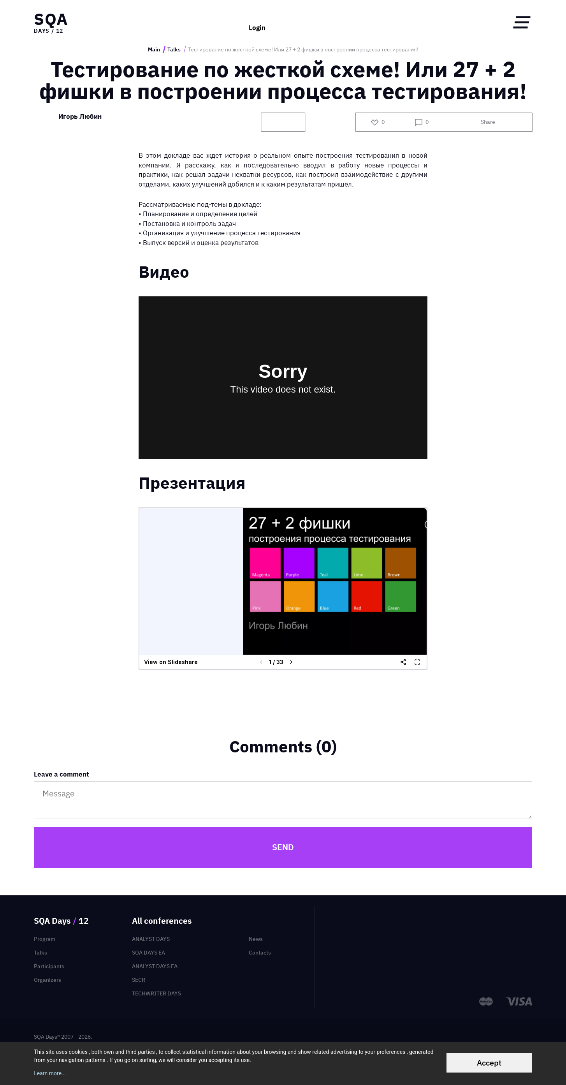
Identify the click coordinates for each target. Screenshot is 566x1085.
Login (257, 22)
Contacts (260, 952)
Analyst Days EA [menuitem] (155, 966)
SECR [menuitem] (138, 979)
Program (44, 938)
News (256, 938)
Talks (174, 49)
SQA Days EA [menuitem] (148, 952)
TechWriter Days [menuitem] (156, 993)
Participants (49, 966)
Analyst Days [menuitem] (151, 938)
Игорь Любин (80, 117)
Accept (489, 1062)
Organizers (47, 979)
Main (154, 49)
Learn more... (50, 1073)
